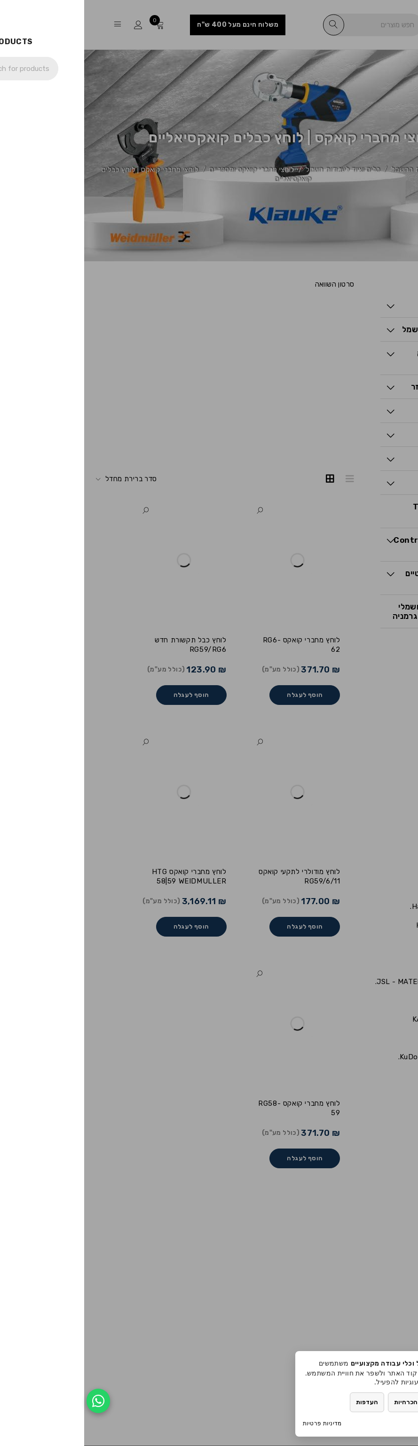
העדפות (283, 1402)
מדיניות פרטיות (238, 1423)
